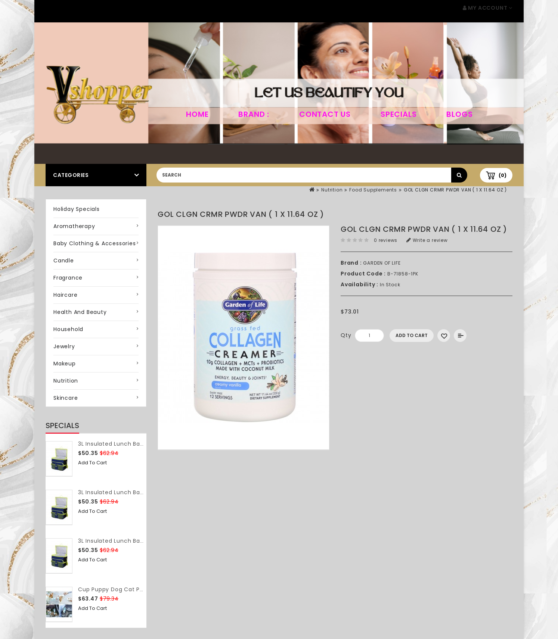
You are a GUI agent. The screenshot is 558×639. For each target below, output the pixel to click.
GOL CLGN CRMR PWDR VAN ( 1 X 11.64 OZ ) (455, 190)
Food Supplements (373, 190)
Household (68, 329)
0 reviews (385, 240)
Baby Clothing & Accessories (94, 243)
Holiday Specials (76, 209)
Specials (398, 114)
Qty (346, 335)
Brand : (253, 114)
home (197, 114)
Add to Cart (92, 462)
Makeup (64, 363)
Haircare (65, 295)
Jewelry (64, 346)
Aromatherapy (74, 226)
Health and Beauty (80, 312)
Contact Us (325, 114)
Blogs (459, 114)
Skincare (65, 398)
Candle (63, 260)
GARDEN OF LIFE (381, 263)
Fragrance (68, 277)
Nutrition (331, 190)
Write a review (427, 240)
